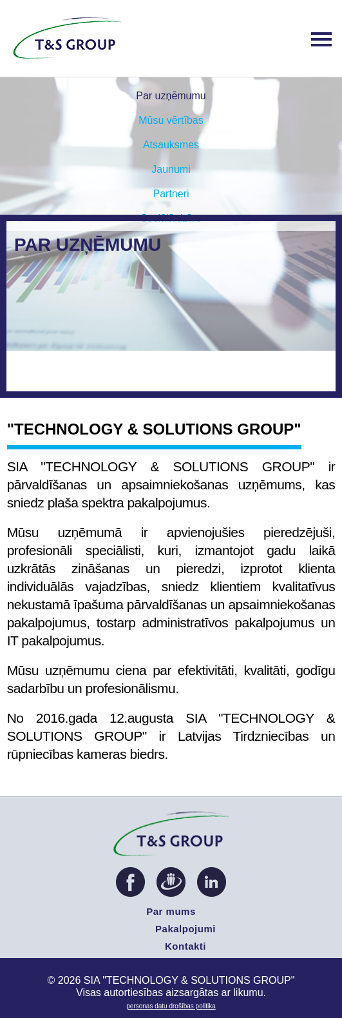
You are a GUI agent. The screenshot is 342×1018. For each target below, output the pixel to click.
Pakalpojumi (185, 928)
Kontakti (185, 946)
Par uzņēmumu (171, 95)
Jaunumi (170, 169)
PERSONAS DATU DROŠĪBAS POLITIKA (170, 1006)
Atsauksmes (171, 144)
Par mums (171, 911)
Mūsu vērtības (170, 120)
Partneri (171, 193)
